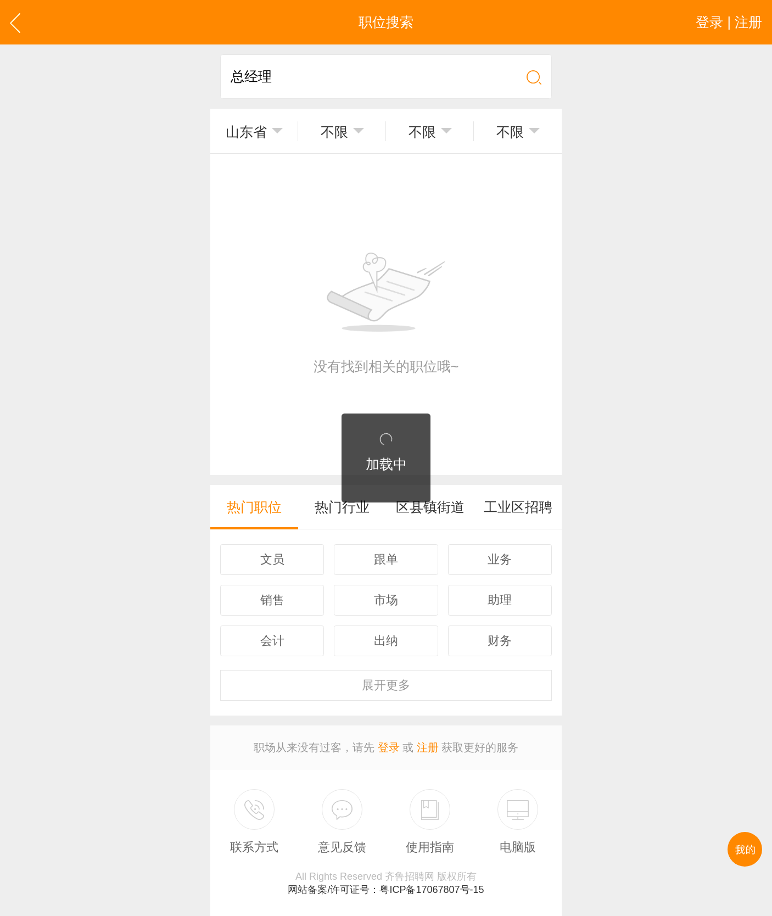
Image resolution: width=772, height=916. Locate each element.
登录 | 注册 (729, 22)
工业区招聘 (518, 507)
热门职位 (254, 507)
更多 (386, 685)
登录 (389, 747)
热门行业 (342, 507)
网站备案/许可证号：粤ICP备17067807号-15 (386, 889)
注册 (428, 747)
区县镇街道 (430, 507)
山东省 (246, 131)
